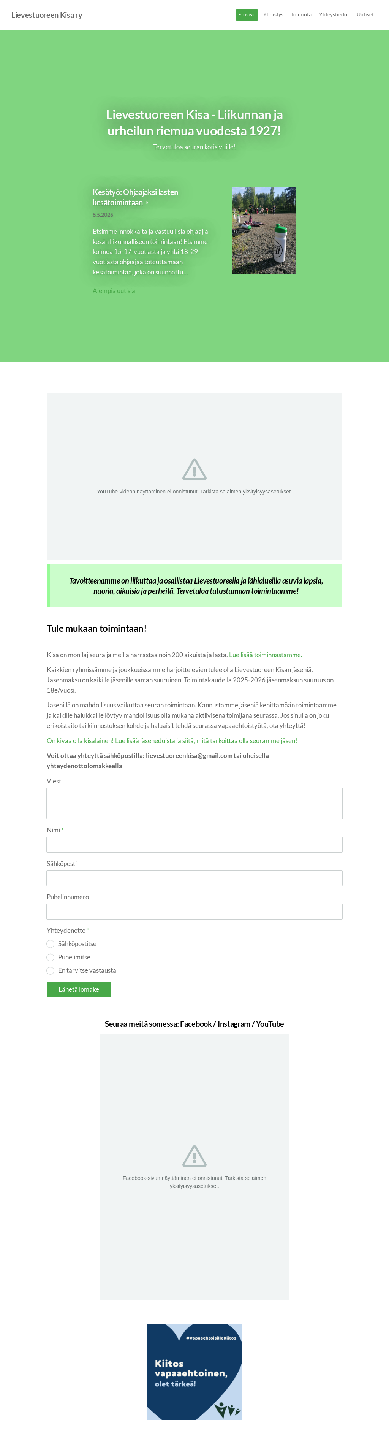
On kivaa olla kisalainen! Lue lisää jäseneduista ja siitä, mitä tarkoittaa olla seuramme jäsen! (172, 741)
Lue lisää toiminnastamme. (265, 655)
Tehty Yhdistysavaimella (317, 1415)
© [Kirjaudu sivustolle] (49, 1414)
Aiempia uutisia (114, 291)
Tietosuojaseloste (240, 1415)
